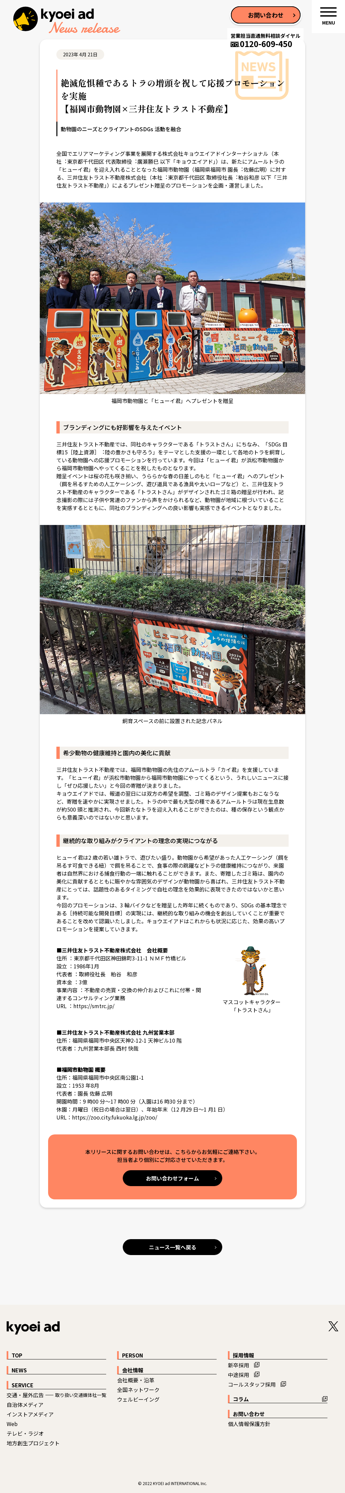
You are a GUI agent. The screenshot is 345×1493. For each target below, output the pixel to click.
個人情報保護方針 (249, 1424)
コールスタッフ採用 (252, 1384)
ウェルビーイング (138, 1399)
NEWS (19, 1370)
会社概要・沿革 (135, 1380)
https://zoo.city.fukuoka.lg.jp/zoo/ (114, 1117)
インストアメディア (30, 1414)
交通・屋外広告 (25, 1395)
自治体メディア (25, 1404)
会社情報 (132, 1370)
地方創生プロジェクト (33, 1443)
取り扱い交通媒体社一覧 (80, 1395)
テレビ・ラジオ (25, 1433)
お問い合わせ (249, 1414)
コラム (241, 1399)
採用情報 (243, 1355)
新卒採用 (238, 1365)
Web (12, 1424)
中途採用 (238, 1375)
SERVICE (23, 1385)
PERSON (132, 1355)
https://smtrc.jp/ (93, 1006)
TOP (17, 1355)
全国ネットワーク (138, 1390)
